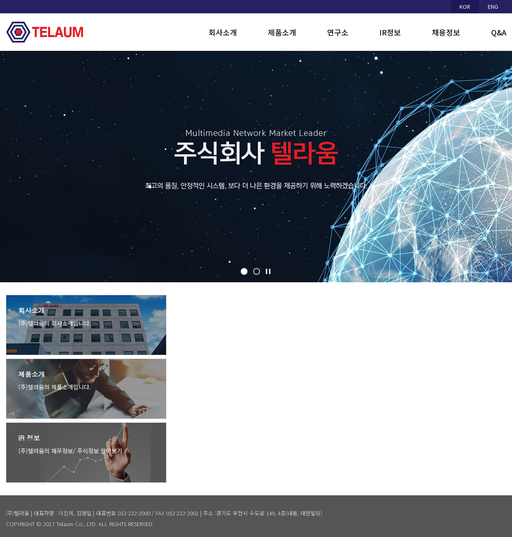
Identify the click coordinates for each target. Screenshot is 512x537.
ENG (493, 6)
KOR (464, 6)
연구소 (337, 32)
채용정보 (446, 32)
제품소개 (282, 32)
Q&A (499, 32)
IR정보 (390, 32)
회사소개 (223, 32)
